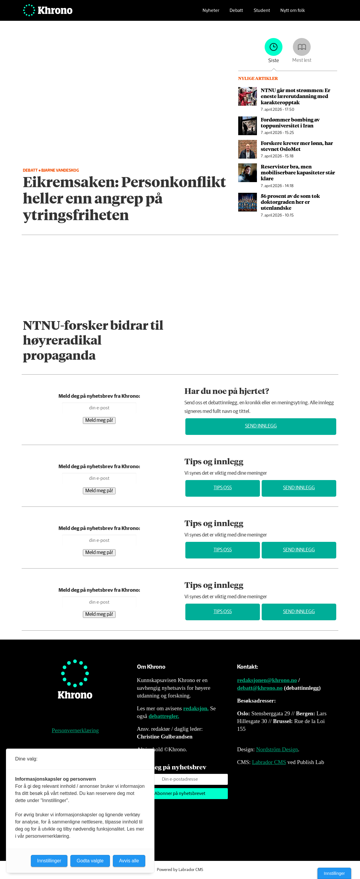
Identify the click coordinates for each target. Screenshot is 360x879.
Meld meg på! (99, 420)
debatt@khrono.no (259, 688)
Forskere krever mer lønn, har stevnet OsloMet (297, 145)
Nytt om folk (292, 13)
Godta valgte (90, 860)
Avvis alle (129, 860)
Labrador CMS (269, 762)
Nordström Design (277, 749)
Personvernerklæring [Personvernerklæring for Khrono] (75, 730)
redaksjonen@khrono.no (267, 680)
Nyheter (211, 13)
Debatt (236, 13)
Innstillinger (334, 873)
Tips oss (223, 487)
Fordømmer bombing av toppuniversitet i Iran (290, 122)
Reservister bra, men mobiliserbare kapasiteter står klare (298, 172)
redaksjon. (196, 708)
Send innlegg (261, 426)
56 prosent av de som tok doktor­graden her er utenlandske (290, 202)
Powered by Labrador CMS (180, 870)
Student (262, 13)
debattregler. (164, 716)
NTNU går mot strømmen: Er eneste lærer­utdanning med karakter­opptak (295, 96)
